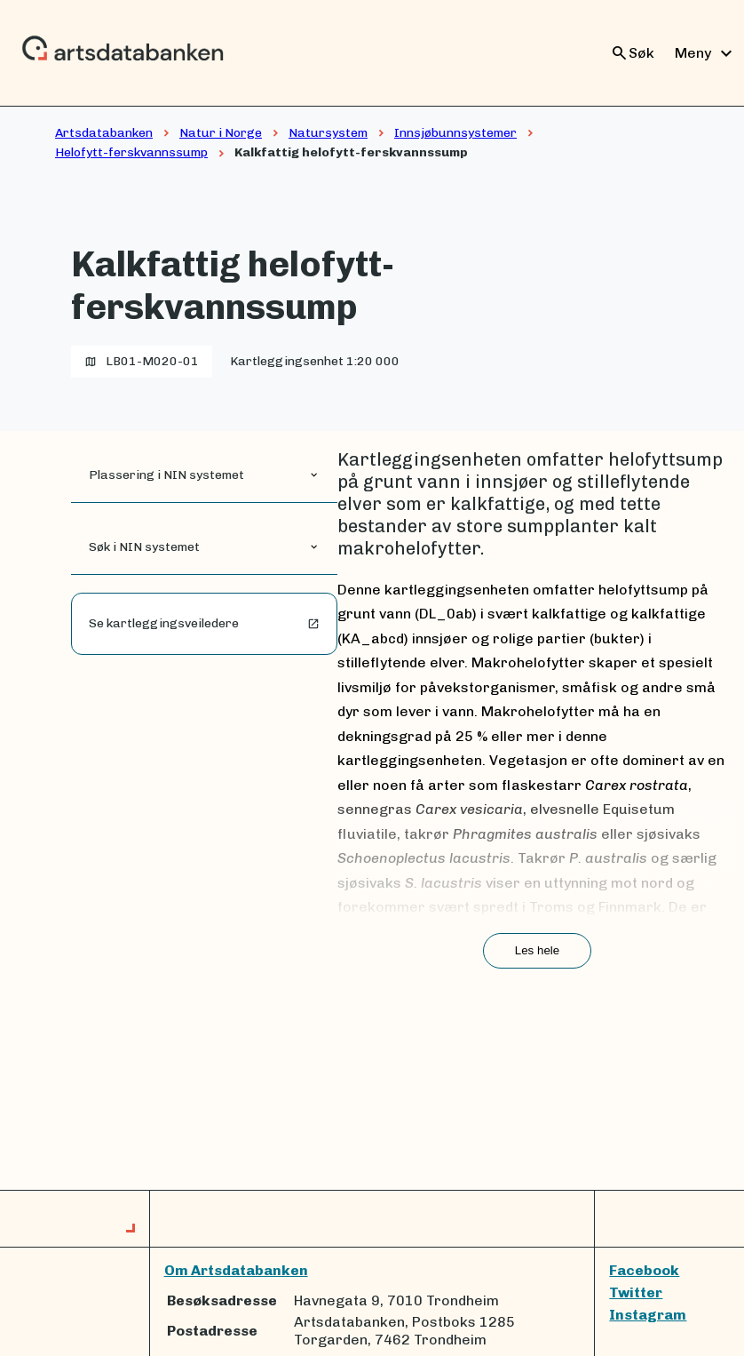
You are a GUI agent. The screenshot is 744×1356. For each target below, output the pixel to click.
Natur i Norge (220, 132)
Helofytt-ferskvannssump (131, 152)
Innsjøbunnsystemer (455, 132)
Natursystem (328, 132)
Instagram (647, 1314)
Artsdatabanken (104, 132)
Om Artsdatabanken (236, 1270)
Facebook (644, 1270)
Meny (706, 53)
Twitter (635, 1292)
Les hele (537, 950)
